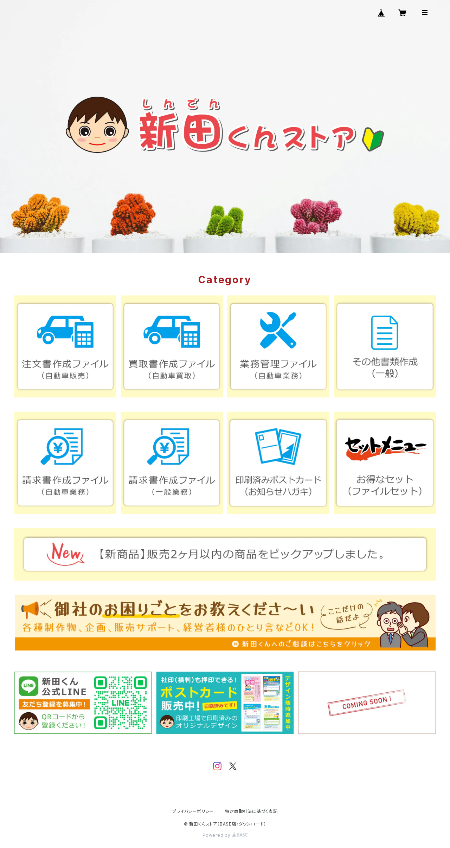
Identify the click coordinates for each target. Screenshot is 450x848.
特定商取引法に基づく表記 (251, 811)
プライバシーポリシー (193, 811)
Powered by (225, 835)
